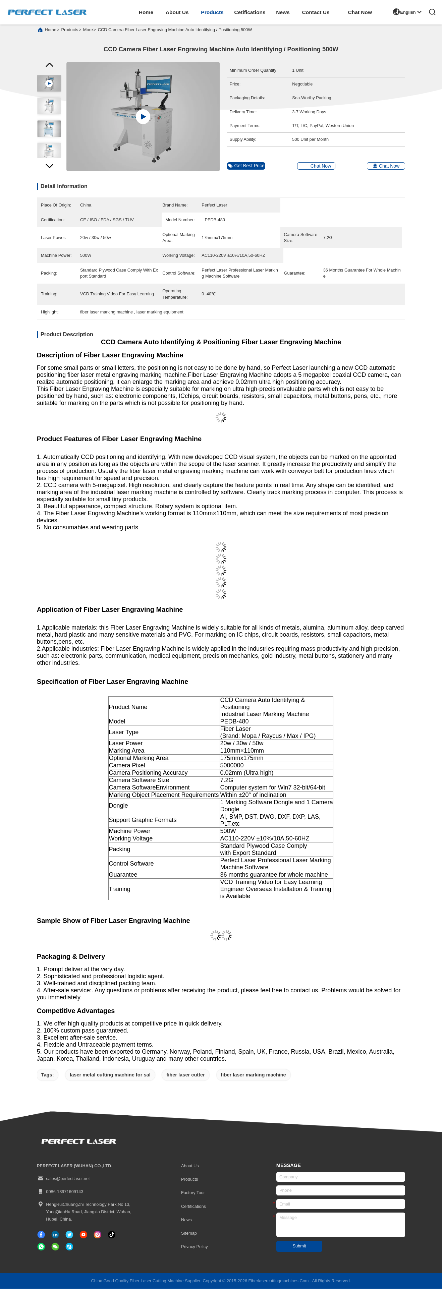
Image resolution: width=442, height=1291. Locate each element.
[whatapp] (41, 1249)
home (146, 12)
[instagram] (97, 1237)
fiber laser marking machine (253, 1077)
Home (50, 32)
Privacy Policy (194, 1249)
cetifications (250, 12)
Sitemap (189, 1235)
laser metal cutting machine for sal (110, 1077)
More (88, 32)
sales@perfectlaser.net (63, 1181)
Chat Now (360, 12)
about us (177, 12)
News (186, 1222)
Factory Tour (193, 1195)
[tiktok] (83, 1237)
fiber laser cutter (185, 1077)
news (283, 12)
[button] (49, 170)
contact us (315, 12)
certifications (193, 1208)
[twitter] (69, 1237)
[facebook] (41, 1237)
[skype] (69, 1249)
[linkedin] (55, 1237)
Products (189, 1181)
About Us (190, 1168)
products (212, 12)
